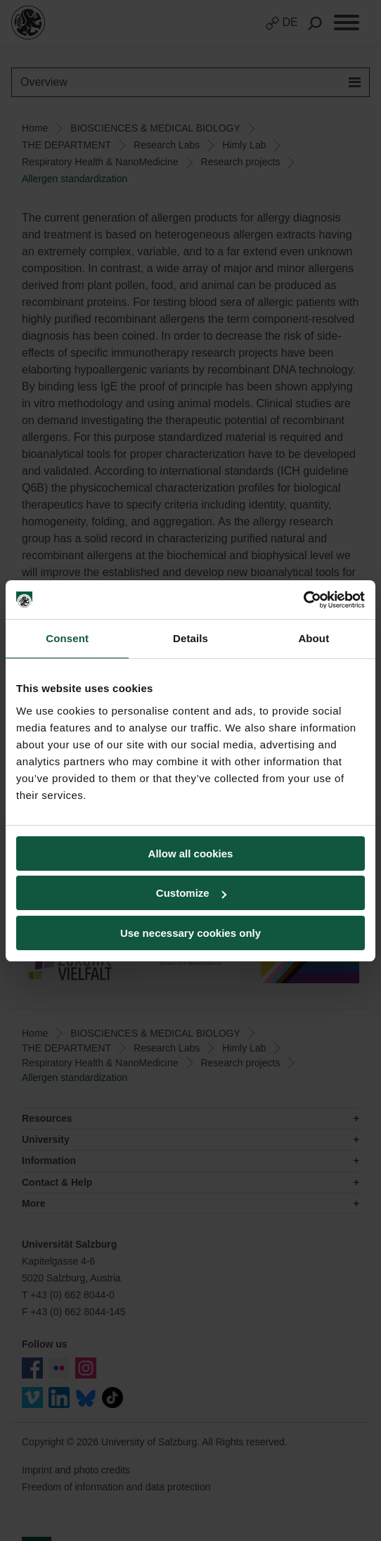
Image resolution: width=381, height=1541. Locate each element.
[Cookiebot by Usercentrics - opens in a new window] (303, 600)
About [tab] (313, 638)
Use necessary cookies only (190, 933)
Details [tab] (190, 638)
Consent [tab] (67, 638)
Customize (191, 893)
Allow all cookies (190, 853)
